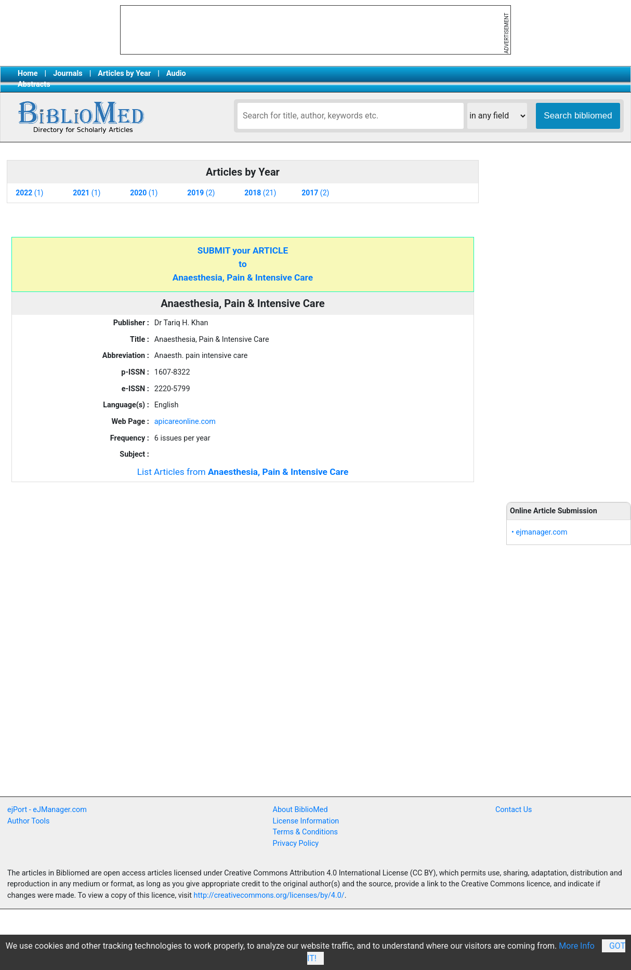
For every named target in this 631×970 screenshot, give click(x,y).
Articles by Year (124, 73)
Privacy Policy (296, 843)
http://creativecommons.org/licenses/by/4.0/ (269, 895)
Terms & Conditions (305, 832)
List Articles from (243, 472)
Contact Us (513, 809)
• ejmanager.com (539, 532)
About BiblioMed (300, 809)
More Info (577, 946)
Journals (67, 73)
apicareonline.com (185, 421)
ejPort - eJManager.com (47, 809)
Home (28, 73)
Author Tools (28, 821)
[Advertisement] (569, 323)
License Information (306, 821)
